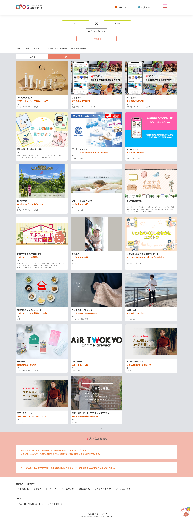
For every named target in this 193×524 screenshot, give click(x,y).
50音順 (64, 57)
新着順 (32, 57)
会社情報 (23, 489)
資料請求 (84, 489)
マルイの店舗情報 (27, 503)
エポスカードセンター (45, 489)
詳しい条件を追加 (97, 31)
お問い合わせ (123, 489)
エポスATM (68, 489)
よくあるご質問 (103, 489)
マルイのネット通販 (52, 503)
